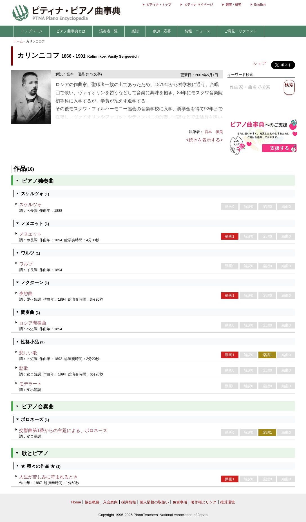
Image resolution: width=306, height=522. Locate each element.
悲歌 (23, 368)
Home (76, 502)
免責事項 (180, 502)
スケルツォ (30, 204)
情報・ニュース (197, 31)
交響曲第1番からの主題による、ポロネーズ (63, 430)
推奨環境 (227, 502)
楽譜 (135, 31)
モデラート (30, 383)
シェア (260, 63)
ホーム (18, 41)
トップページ (32, 31)
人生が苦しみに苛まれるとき (48, 476)
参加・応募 (162, 31)
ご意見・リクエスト (240, 31)
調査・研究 (233, 4)
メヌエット (30, 234)
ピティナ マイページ (198, 4)
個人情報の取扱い (154, 502)
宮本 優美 (214, 132)
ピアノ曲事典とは (71, 31)
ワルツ (26, 264)
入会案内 (110, 502)
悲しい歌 (28, 352)
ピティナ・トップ (158, 4)
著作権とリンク (203, 502)
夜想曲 (26, 293)
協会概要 (92, 502)
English (259, 4)
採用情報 (128, 502)
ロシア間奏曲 (32, 323)
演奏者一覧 (108, 31)
